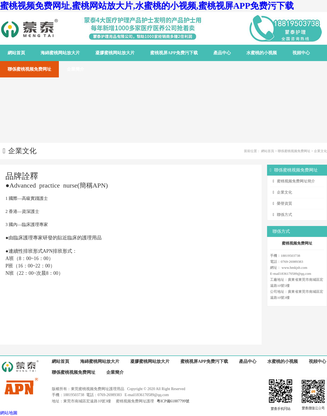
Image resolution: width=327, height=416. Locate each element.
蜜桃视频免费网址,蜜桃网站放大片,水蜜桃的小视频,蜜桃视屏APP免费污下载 (147, 6)
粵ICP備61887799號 (173, 401)
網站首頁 (267, 151)
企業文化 (320, 151)
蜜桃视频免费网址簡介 (296, 181)
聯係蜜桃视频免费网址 (294, 151)
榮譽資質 (284, 203)
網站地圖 (8, 413)
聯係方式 (284, 215)
